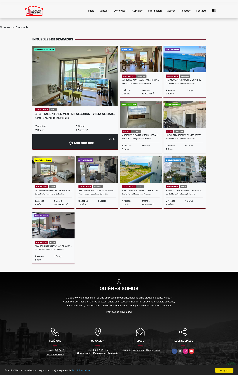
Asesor (171, 10)
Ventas (103, 10)
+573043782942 (55, 350)
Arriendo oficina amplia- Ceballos (141, 135)
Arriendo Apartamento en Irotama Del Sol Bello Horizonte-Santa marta (141, 80)
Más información (81, 370)
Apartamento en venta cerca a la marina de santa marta (53, 190)
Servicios (137, 10)
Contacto (201, 10)
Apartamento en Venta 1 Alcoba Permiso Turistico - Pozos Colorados (53, 246)
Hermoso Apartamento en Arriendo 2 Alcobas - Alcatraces (97, 190)
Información (155, 10)
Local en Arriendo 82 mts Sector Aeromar (184, 135)
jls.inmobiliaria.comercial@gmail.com (140, 350)
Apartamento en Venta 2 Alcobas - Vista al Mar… (75, 114)
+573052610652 (55, 354)
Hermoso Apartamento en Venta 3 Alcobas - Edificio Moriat (184, 190)
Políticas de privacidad (119, 312)
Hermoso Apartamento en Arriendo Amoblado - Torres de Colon (184, 80)
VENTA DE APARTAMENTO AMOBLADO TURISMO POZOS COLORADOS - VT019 (141, 190)
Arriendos (119, 10)
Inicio (91, 10)
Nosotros (185, 10)
